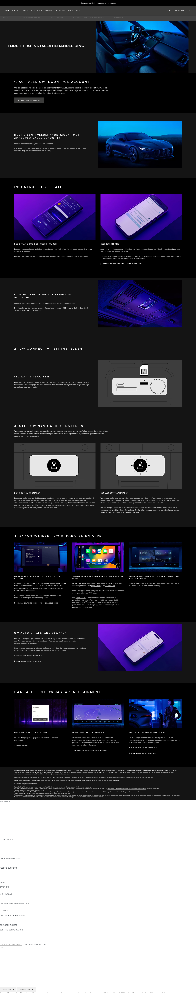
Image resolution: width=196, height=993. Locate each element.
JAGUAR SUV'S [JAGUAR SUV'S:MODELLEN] (6, 806)
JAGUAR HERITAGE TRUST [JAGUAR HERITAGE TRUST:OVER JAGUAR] (11, 856)
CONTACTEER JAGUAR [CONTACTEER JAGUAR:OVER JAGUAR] (10, 851)
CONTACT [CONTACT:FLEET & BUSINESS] (4, 880)
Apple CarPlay (96, 586)
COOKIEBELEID (6, 959)
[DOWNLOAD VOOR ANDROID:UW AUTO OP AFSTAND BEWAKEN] (27, 661)
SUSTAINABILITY (7, 892)
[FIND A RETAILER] (173, 10)
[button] (27, 10)
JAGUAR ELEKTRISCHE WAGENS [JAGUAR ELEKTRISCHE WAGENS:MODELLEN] (14, 808)
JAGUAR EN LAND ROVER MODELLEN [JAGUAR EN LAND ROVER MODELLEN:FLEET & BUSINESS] (16, 873)
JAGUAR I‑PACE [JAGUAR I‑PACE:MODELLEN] (7, 816)
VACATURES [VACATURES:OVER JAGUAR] (5, 849)
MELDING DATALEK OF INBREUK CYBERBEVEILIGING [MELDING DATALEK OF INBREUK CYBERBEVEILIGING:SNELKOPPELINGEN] (23, 927)
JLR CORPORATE (7, 962)
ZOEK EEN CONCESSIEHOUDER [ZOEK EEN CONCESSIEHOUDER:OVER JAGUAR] (14, 854)
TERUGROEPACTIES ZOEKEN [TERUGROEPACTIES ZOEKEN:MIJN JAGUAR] (13, 901)
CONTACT (4, 964)
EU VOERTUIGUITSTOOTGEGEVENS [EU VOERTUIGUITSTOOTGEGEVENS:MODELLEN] (15, 832)
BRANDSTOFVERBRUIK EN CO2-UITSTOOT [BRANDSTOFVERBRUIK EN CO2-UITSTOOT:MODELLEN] (18, 827)
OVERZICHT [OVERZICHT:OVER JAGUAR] (5, 842)
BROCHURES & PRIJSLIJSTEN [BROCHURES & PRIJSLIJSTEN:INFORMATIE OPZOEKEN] (13, 861)
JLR (1, 889)
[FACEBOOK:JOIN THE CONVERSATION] (6, 939)
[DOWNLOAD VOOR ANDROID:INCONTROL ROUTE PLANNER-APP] (142, 753)
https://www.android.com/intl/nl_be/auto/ (119, 792)
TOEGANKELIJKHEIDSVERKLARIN (14, 966)
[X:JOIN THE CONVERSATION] (2, 942)
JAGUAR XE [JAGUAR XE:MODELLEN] (5, 820)
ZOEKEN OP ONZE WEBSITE (35, 944)
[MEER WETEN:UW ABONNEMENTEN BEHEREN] (21, 745)
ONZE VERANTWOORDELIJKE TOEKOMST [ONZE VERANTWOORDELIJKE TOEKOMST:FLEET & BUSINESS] (18, 875)
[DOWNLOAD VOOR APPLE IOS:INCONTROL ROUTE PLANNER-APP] (143, 748)
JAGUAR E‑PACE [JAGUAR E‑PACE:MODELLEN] (7, 811)
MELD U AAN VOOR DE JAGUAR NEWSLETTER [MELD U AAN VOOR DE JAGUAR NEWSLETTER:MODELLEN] (20, 835)
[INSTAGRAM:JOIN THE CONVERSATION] (6, 932)
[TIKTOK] (4, 935)
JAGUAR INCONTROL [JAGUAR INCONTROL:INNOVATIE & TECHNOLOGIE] (9, 918)
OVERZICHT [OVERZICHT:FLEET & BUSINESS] (5, 870)
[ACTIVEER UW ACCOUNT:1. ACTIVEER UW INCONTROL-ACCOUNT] (29, 100)
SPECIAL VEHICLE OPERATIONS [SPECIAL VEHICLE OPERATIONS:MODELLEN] (14, 825)
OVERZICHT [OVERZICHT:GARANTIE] (5, 913)
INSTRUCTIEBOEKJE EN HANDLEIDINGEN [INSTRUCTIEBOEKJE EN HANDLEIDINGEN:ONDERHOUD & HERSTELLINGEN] (18, 906)
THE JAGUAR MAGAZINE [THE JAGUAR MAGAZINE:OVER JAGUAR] (10, 847)
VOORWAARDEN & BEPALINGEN (14, 954)
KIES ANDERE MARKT (9, 950)
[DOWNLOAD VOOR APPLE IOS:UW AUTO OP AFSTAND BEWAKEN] (28, 656)
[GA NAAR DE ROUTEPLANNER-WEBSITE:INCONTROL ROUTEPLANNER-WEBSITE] (89, 750)
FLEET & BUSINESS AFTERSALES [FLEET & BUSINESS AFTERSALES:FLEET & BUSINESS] (14, 877)
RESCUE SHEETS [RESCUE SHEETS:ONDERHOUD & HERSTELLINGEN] (7, 908)
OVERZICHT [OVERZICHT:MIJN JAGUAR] (5, 897)
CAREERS (4, 952)
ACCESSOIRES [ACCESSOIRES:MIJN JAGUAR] (6, 899)
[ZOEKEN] (2, 947)
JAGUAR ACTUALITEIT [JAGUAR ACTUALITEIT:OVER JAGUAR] (9, 844)
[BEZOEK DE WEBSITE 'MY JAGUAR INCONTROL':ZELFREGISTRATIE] (121, 264)
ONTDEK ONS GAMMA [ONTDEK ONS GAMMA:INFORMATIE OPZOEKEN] (9, 863)
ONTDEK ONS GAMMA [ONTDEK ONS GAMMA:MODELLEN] (9, 804)
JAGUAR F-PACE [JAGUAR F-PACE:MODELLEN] (7, 813)
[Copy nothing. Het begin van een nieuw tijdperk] (98, 3)
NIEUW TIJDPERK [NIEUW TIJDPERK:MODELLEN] (7, 837)
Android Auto (110, 586)
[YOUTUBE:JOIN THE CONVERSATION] (5, 937)
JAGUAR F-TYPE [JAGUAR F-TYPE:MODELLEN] (7, 818)
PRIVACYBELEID (7, 957)
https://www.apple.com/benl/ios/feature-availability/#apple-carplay (127, 788)
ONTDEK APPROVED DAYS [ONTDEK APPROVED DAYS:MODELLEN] (11, 830)
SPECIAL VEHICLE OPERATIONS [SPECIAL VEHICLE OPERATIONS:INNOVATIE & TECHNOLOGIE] (14, 923)
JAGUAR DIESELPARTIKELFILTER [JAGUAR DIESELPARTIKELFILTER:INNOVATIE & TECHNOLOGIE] (14, 920)
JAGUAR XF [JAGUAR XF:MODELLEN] (5, 823)
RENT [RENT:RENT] (2, 885)
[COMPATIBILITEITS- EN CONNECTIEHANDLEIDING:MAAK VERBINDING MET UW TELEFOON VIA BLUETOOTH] (36, 603)
